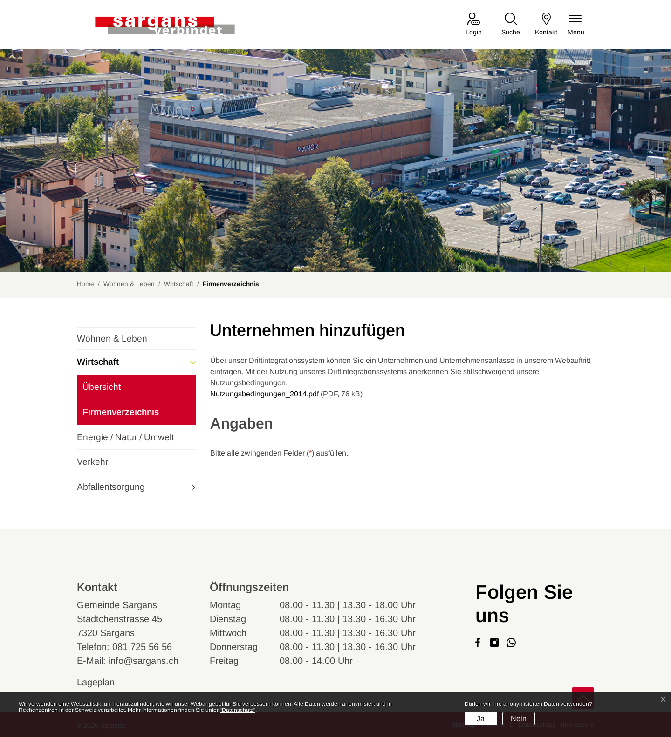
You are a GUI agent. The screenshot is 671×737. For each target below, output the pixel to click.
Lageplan (104, 682)
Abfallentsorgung (111, 487)
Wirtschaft (98, 362)
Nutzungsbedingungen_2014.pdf (264, 394)
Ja (481, 719)
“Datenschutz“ (237, 710)
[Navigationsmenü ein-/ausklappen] (576, 24)
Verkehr (92, 462)
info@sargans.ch (143, 661)
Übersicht (101, 387)
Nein (519, 719)
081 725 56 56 (142, 647)
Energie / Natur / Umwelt (125, 437)
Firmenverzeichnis (120, 416)
